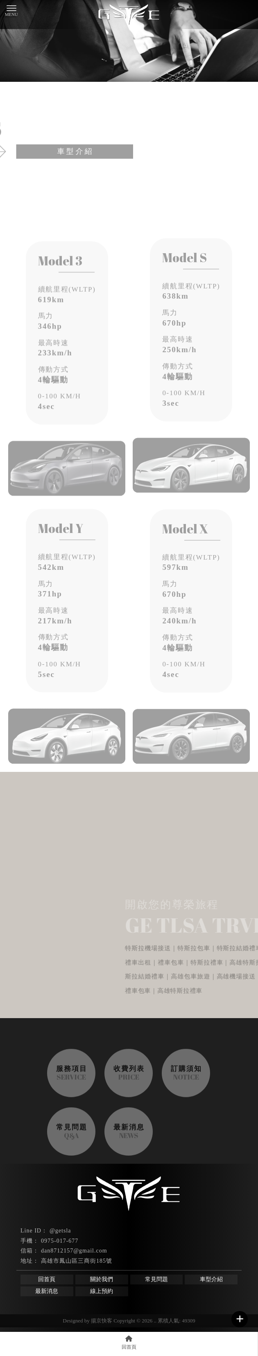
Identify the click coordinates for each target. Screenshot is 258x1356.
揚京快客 (101, 1321)
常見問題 (156, 1279)
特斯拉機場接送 (156, 1304)
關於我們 (101, 1279)
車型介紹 (211, 1279)
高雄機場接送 (70, 1304)
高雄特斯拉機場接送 (208, 1304)
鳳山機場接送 (111, 1304)
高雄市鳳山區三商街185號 (76, 1261)
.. (155, 1321)
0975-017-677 (59, 1241)
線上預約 (101, 1291)
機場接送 (35, 1304)
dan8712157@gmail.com (74, 1251)
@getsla (60, 1231)
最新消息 (46, 1291)
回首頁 (46, 1279)
